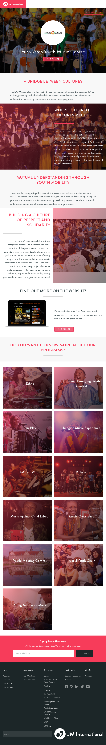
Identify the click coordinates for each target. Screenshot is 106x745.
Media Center (75, 12)
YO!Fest (47, 726)
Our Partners (8, 687)
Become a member (30, 679)
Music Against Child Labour (51, 702)
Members (36, 12)
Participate (60, 12)
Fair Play (47, 686)
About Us (6, 676)
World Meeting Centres (50, 713)
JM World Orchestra (52, 697)
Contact (88, 676)
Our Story (7, 679)
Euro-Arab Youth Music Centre (50, 681)
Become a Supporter (73, 676)
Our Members (29, 676)
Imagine (47, 690)
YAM (46, 722)
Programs (47, 12)
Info (27, 12)
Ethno (46, 676)
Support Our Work (93, 12)
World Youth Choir (51, 718)
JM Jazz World (49, 694)
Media (88, 670)
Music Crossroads (51, 708)
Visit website (53, 59)
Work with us (70, 679)
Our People (7, 683)
